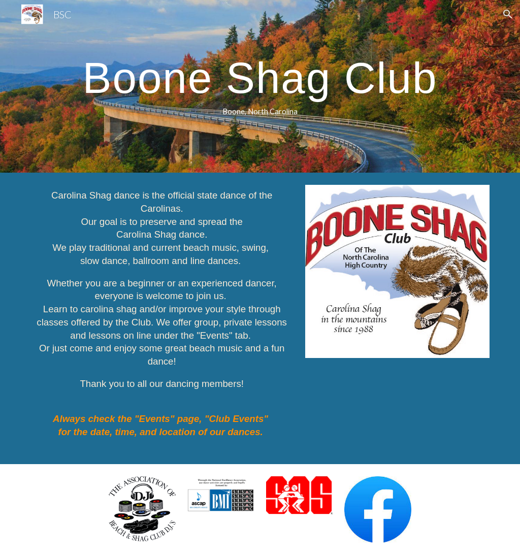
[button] (508, 14)
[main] (260, 86)
